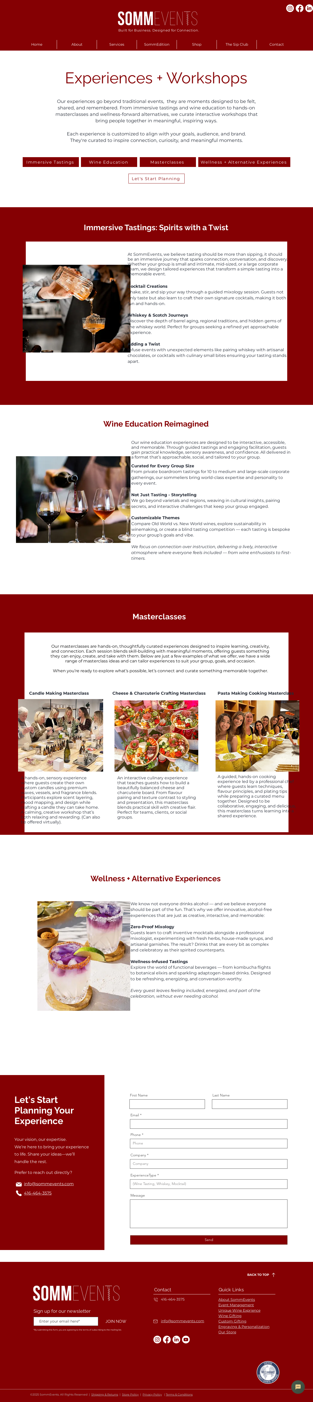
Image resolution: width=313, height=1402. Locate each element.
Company (138, 1155)
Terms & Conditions (179, 1394)
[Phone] (18, 1193)
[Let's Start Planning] (156, 178)
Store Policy (130, 1394)
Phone (135, 1134)
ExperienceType (143, 1175)
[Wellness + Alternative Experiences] (244, 162)
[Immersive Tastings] (51, 162)
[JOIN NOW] (116, 1321)
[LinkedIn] (309, 8)
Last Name (221, 1095)
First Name (139, 1095)
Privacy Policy (152, 1394)
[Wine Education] (109, 162)
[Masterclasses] (168, 162)
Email (134, 1115)
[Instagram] (290, 8)
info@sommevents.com (182, 1321)
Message (137, 1195)
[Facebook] (299, 8)
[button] (77, 44)
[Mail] (18, 1184)
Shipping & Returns (104, 1394)
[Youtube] (186, 1339)
